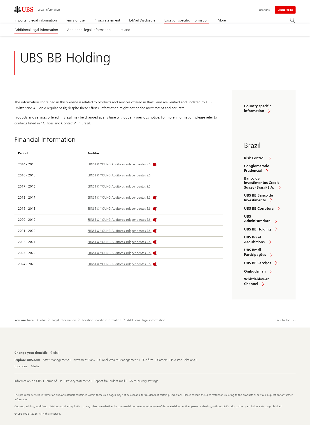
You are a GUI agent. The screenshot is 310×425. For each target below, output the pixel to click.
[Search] (293, 20)
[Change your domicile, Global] (54, 353)
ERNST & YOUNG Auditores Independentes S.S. (122, 164)
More (222, 20)
